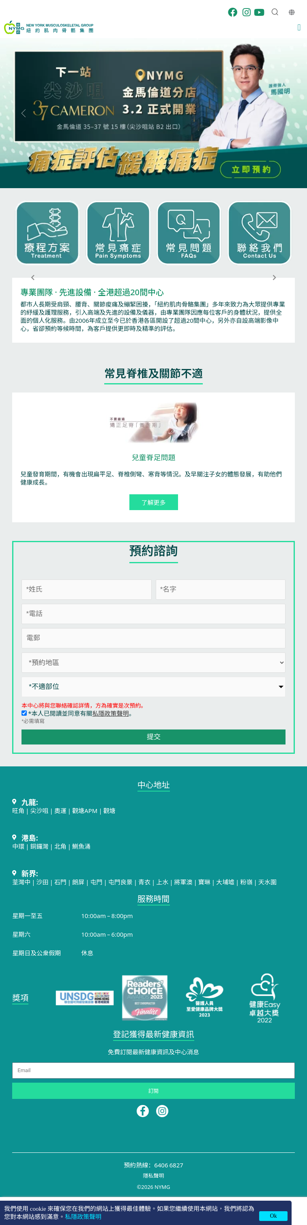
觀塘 (109, 810)
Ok (273, 1216)
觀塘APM (84, 810)
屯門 (96, 881)
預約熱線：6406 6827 (153, 1165)
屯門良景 (121, 881)
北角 (60, 846)
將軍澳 (183, 881)
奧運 (60, 810)
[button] (299, 27)
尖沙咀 (39, 810)
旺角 (18, 810)
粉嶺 (246, 881)
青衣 (144, 881)
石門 (60, 881)
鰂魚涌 (81, 846)
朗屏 (78, 881)
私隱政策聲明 (110, 713)
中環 (18, 846)
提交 (154, 737)
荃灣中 (21, 881)
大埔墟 (225, 881)
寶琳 (204, 881)
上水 (162, 881)
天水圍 (267, 881)
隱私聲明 (153, 1175)
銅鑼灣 (39, 846)
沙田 (42, 881)
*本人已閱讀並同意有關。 (78, 713)
